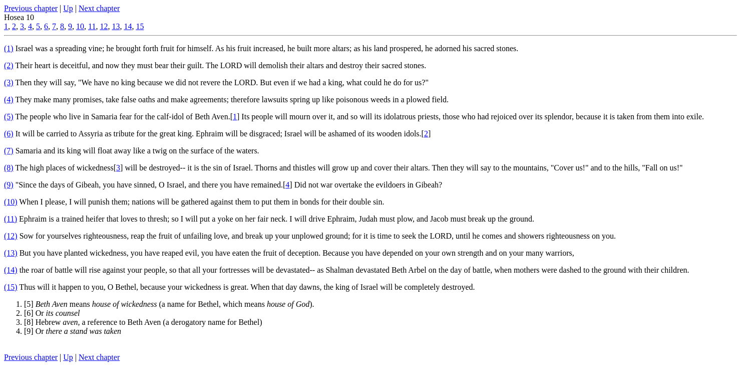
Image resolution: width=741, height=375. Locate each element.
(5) (9, 116)
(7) (9, 150)
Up (68, 8)
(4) (9, 99)
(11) (10, 219)
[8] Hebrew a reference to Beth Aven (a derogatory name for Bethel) (143, 322)
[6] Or (52, 313)
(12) (11, 236)
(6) (9, 133)
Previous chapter (31, 8)
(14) (11, 270)
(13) (11, 253)
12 (104, 26)
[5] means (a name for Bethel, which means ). (169, 304)
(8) (9, 167)
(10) (11, 202)
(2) (9, 65)
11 (92, 26)
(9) (9, 184)
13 (116, 26)
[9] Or (72, 331)
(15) (11, 287)
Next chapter (99, 8)
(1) (9, 48)
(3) (9, 82)
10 (80, 26)
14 (128, 26)
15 (140, 26)
